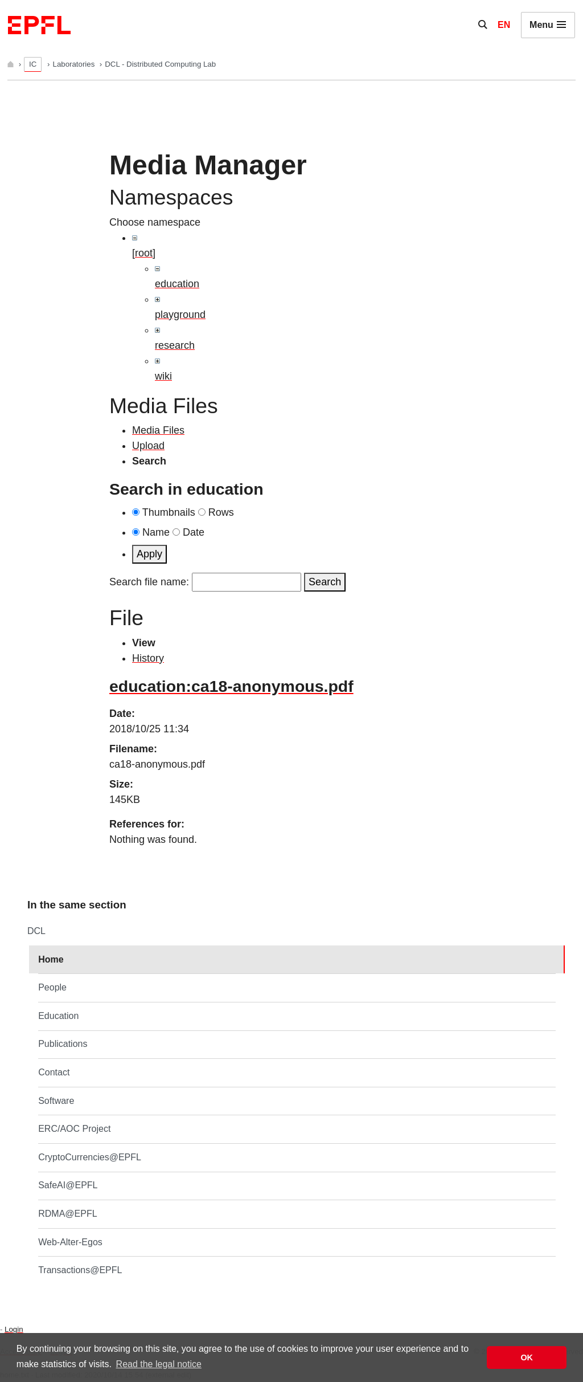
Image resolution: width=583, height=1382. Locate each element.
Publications (62, 1044)
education (177, 284)
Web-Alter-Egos (70, 1242)
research (175, 345)
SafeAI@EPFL (67, 1185)
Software (56, 1101)
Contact (53, 1072)
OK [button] (526, 1357)
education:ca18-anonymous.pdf (231, 686)
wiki (163, 376)
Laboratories (75, 64)
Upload (148, 445)
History (148, 658)
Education (58, 1016)
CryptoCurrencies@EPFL (89, 1157)
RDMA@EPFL (67, 1213)
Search (325, 582)
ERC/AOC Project (74, 1129)
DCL (36, 931)
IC (32, 64)
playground (180, 314)
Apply (149, 554)
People (52, 987)
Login (14, 1329)
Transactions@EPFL (80, 1270)
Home (50, 959)
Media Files (158, 430)
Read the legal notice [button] (159, 1364)
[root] (143, 253)
